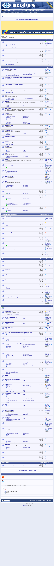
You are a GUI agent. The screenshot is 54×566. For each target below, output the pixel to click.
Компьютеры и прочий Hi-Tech (11, 317)
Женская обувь (9, 364)
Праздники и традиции (9, 50)
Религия (8, 133)
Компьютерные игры (9, 264)
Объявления (4, 305)
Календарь (17, 12)
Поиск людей (7, 451)
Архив (47, 500)
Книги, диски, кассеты (9, 327)
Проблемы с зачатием (10, 167)
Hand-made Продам (26, 151)
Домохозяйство (8, 108)
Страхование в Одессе (10, 98)
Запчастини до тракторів (48, 458)
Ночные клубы (8, 300)
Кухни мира (9, 117)
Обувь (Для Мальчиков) (10, 387)
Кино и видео (7, 269)
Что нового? (9, 10)
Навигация (35, 12)
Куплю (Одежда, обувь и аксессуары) (28, 366)
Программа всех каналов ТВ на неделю (13, 297)
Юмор (6, 279)
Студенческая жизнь (9, 125)
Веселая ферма (49, 265)
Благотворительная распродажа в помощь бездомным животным (13, 420)
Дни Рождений (48, 50)
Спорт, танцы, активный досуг (11, 188)
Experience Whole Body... (47, 370)
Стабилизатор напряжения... (48, 333)
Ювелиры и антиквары (9, 338)
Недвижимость (8, 101)
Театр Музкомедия (47, 286)
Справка (12, 12)
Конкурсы (8, 45)
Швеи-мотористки (25, 436)
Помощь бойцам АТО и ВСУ (11, 44)
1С (5, 252)
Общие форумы (5, 39)
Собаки (24, 394)
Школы (24, 184)
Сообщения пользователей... (48, 56)
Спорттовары (25, 371)
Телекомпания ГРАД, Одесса (27, 297)
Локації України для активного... (48, 85)
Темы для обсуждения (10, 203)
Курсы (8, 128)
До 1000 (47, 261)
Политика (7, 89)
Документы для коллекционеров (48, 339)
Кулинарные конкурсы (26, 123)
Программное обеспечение (10, 232)
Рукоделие (8, 151)
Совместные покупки (26, 198)
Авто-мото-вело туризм (26, 163)
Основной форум (8, 42)
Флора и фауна (8, 195)
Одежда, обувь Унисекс (26, 387)
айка (5, 478)
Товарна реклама (49, 218)
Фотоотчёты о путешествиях (11, 163)
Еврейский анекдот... (47, 281)
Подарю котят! (9, 396)
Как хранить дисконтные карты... (48, 96)
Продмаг (6, 375)
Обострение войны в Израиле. (48, 90)
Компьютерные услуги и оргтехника (12, 433)
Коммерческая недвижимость (27, 355)
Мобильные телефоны (9, 322)
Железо (6, 237)
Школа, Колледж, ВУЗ (26, 433)
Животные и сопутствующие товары (12, 393)
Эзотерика (8, 134)
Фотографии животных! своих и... (48, 197)
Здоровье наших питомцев (27, 203)
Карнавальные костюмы (10, 391)
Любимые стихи (49, 141)
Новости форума (8, 54)
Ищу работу (9, 210)
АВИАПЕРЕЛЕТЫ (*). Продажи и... (48, 160)
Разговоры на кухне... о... (48, 114)
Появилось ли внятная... (48, 254)
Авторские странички (26, 116)
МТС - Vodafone (49, 248)
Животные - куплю (10, 205)
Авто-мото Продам (10, 193)
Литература (7, 141)
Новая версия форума (10, 64)
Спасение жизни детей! (22, 17)
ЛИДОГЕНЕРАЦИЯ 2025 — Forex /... (48, 419)
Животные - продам (26, 204)
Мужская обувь (25, 364)
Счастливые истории (10, 202)
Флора (6, 404)
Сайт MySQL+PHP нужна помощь (48, 229)
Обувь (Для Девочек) (10, 386)
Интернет (7, 218)
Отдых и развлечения (6, 258)
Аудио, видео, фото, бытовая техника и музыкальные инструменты (18, 332)
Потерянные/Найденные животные (12, 204)
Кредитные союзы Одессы (11, 99)
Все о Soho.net (48, 223)
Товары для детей (8, 384)
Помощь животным (41, 17)
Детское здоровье (10, 186)
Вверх (50, 500)
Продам (24, 104)
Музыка (6, 284)
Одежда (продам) (9, 362)
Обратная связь (32, 500)
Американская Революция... (48, 137)
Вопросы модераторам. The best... (48, 61)
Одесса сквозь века (26, 44)
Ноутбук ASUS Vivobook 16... (48, 318)
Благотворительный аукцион (27, 74)
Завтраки (8, 121)
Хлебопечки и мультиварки (11, 116)
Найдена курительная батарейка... (47, 445)
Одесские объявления (9, 308)
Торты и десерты (25, 118)
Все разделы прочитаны (23, 470)
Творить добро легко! (13, 17)
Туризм (6, 159)
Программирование (9, 227)
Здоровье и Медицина (9, 165)
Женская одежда (25, 362)
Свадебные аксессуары (10, 366)
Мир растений (9, 198)
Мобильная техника (9, 243)
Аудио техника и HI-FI (10, 334)
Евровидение (48, 296)
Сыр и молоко (9, 122)
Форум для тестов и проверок (11, 464)
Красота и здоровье (26, 430)
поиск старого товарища (48, 453)
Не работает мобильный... (47, 244)
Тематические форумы (6, 67)
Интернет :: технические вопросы (11, 223)
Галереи (24, 149)
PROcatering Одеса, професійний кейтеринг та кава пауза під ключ (18, 77)
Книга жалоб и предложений (11, 59)
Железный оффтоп (47, 239)
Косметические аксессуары (11, 371)
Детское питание (25, 186)
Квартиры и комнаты (26, 354)
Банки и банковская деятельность (28, 98)
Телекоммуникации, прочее (10, 248)
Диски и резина (9, 348)
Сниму (8, 106)
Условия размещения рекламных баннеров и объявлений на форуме (27, 19)
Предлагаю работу (25, 210)
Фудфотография (49, 146)
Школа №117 (48, 181)
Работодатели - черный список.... (48, 208)
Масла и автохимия (26, 348)
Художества (9, 434)
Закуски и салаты (25, 117)
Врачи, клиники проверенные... (48, 166)
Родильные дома (25, 185)
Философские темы (9, 130)
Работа (6, 438)
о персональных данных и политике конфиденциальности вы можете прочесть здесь (20, 28)
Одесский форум (25, 505)
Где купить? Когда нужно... (47, 109)
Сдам (23, 105)
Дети (6, 181)
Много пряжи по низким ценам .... (48, 424)
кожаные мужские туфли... (48, 362)
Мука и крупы (9, 123)
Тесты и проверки (6, 462)
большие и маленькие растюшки (47, 405)
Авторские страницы (10, 144)
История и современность (10, 136)
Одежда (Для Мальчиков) (27, 386)
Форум (3, 10)
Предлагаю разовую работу (11, 211)
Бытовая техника (25, 334)
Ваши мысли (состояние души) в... (48, 131)
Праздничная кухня (26, 121)
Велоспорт (8, 157)
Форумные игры (8, 260)
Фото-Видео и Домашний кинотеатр (28, 333)
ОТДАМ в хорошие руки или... (48, 394)
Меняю (8, 105)
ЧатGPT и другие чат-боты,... (48, 234)
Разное (24, 390)
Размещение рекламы (40, 500)
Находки (8, 447)
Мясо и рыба (9, 118)
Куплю (8, 104)
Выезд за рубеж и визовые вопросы (28, 45)
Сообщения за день (5, 12)
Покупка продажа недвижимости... (48, 102)
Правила (15, 10)
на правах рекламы (8, 78)
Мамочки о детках (10, 184)
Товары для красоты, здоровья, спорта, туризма (14, 368)
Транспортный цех (10, 430)
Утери (23, 448)
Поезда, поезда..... (47, 70)
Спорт (6, 153)
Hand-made (7, 423)
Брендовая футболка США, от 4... (48, 385)
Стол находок (7, 444)
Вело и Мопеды (9, 347)
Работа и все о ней (8, 207)
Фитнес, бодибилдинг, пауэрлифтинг (12, 156)
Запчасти (24, 347)
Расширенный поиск (47, 12)
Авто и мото (7, 190)
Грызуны (8, 398)
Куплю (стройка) (25, 413)
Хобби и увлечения (9, 274)
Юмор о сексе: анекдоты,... (48, 177)
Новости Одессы (21, 10)
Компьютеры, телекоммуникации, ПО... (10, 214)
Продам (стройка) (9, 413)
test (47, 464)
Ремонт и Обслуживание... (48, 344)
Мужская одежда (9, 363)
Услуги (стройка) (25, 414)
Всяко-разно (7, 417)
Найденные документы (26, 447)
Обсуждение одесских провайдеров (12, 225)
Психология (24, 133)
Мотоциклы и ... (9, 346)
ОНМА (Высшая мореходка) (48, 126)
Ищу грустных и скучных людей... (48, 43)
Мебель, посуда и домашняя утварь (12, 379)
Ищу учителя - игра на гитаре (48, 292)
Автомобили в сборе (26, 346)
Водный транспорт (10, 351)
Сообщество (22, 12)
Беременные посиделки (10, 187)
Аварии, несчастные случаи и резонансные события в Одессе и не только (13, 74)
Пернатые (24, 396)
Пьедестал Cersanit (47, 380)
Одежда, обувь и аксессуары (11, 361)
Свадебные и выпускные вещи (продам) (29, 365)
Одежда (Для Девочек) (26, 385)
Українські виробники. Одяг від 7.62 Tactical (14, 84)
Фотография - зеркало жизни (11, 149)
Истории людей (25, 47)
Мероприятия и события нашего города (13, 75)
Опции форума (29, 12)
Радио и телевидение (9, 296)
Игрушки (24, 389)
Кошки (24, 395)
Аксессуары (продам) (10, 365)
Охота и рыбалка (25, 156)
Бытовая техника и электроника (27, 435)
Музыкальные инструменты (11, 336)
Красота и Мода (8, 170)
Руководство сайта (32, 470)
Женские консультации (26, 187)
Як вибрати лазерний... (47, 154)
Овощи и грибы (25, 122)
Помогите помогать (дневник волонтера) (29, 73)
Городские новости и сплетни (11, 69)
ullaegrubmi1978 (20, 484)
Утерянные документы (10, 449)
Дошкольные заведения (10, 185)
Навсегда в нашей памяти (27, 202)
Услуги (8, 340)
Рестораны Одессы (30, 10)
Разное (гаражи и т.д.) (10, 356)
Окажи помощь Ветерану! (32, 17)
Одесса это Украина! (10, 92)
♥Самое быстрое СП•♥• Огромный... (48, 312)
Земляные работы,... (47, 411)
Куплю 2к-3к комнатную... (47, 354)
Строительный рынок (9, 410)
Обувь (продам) (25, 363)
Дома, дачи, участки (10, 355)
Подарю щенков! (9, 395)
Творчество (7, 146)
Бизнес (6, 95)
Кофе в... (47, 375)
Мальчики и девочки (9, 176)
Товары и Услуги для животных (12, 400)
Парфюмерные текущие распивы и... (48, 171)
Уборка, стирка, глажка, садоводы (12, 435)
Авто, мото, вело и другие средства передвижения (15, 343)
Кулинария (7, 113)
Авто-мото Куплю (25, 193)
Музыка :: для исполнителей (11, 291)
